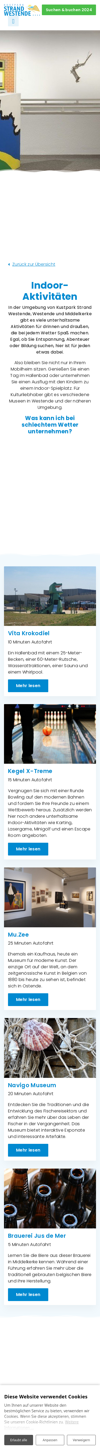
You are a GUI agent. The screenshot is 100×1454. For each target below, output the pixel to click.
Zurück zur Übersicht (33, 264)
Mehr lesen (28, 686)
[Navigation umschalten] (13, 21)
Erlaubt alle (18, 1440)
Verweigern (81, 1440)
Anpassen (50, 1440)
